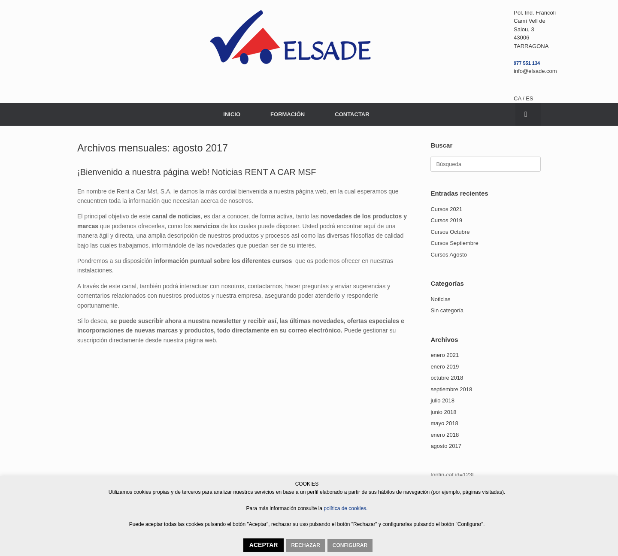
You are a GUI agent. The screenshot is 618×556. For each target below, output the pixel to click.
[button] (528, 114)
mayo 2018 (444, 423)
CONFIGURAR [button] (350, 545)
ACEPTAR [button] (263, 544)
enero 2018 (444, 435)
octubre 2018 (446, 378)
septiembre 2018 (451, 389)
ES (529, 98)
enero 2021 (444, 355)
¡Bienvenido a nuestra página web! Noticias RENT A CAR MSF (196, 172)
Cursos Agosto (448, 254)
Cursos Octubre (450, 232)
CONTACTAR (352, 114)
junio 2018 (443, 412)
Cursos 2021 (446, 209)
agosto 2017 (445, 446)
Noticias (440, 299)
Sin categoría (447, 310)
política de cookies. (344, 508)
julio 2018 (442, 400)
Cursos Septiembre (454, 243)
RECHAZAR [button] (305, 545)
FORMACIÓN (287, 114)
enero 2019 (444, 366)
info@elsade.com (535, 71)
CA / (520, 98)
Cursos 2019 (446, 220)
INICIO (231, 114)
